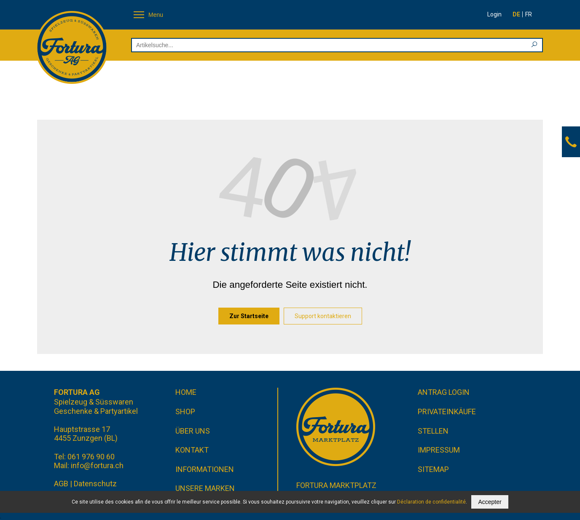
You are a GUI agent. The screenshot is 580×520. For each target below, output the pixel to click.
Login (494, 14)
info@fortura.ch (97, 465)
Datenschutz (95, 483)
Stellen (433, 430)
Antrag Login (444, 392)
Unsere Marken (205, 488)
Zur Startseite (249, 316)
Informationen (204, 469)
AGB (61, 483)
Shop (185, 411)
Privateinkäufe (447, 411)
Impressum (439, 449)
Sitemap (433, 469)
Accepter (489, 502)
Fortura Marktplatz (336, 485)
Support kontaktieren (323, 316)
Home (185, 392)
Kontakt (192, 449)
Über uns (192, 430)
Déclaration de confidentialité (431, 502)
